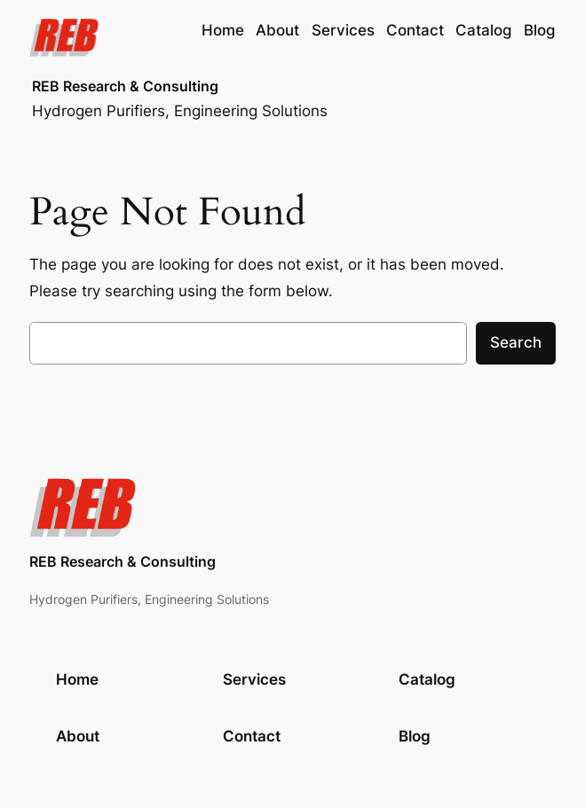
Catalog (427, 679)
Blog (415, 736)
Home (223, 30)
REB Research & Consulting (125, 86)
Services (254, 679)
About (77, 736)
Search (516, 342)
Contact (252, 736)
